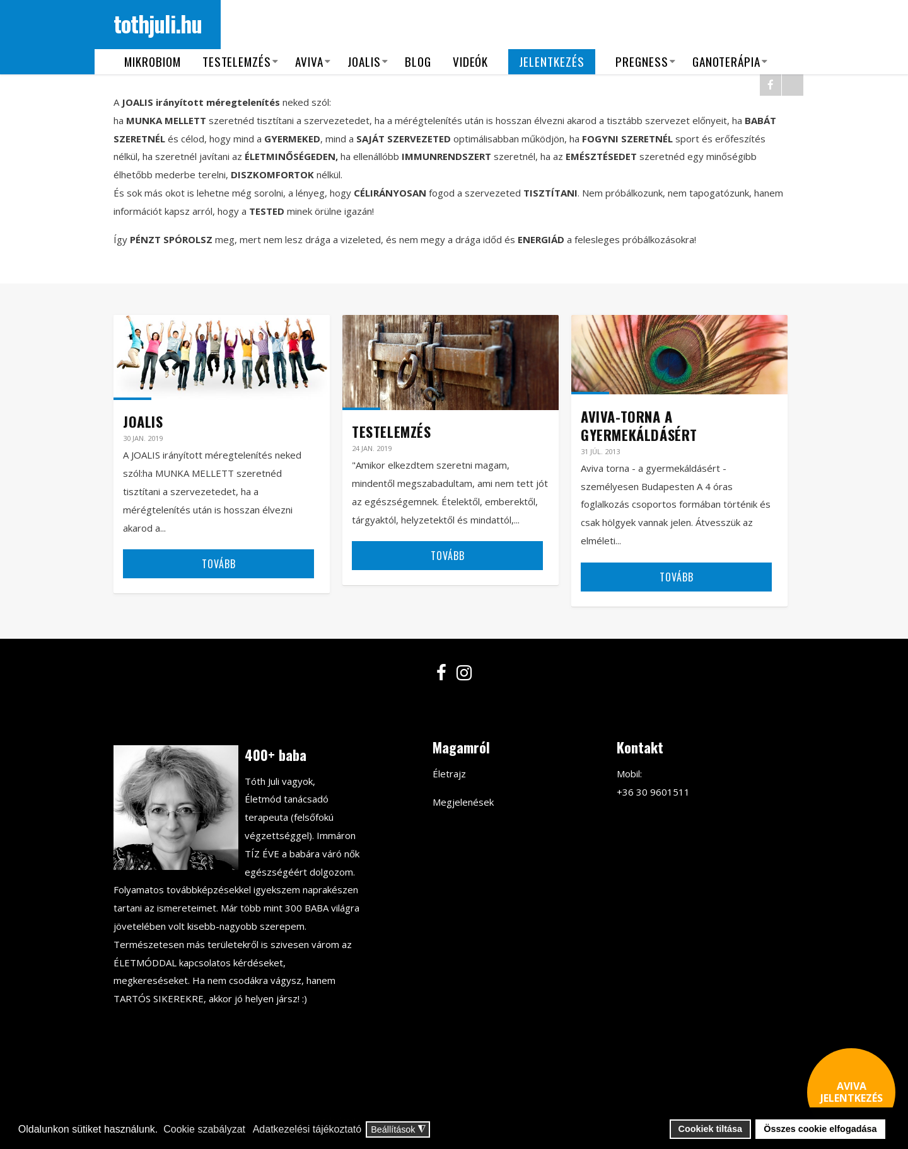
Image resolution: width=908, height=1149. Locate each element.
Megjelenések (463, 802)
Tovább (219, 563)
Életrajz (449, 773)
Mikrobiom (152, 61)
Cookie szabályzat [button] (204, 1129)
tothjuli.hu (158, 23)
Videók (471, 61)
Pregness (641, 61)
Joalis (364, 61)
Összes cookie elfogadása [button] (820, 1129)
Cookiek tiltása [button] (710, 1129)
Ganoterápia (726, 61)
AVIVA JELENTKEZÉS (851, 1092)
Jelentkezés (552, 61)
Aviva (309, 61)
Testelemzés (237, 61)
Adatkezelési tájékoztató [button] (307, 1129)
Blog (418, 61)
